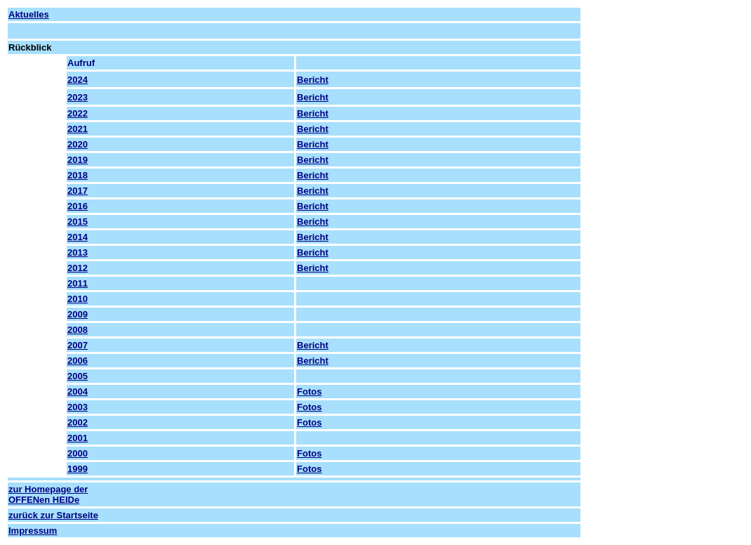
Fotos (309, 391)
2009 (77, 314)
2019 (77, 160)
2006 (77, 360)
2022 (77, 113)
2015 (77, 221)
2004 (77, 391)
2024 (77, 79)
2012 (77, 268)
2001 (77, 438)
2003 (77, 407)
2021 (77, 129)
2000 (77, 453)
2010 (77, 299)
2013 (77, 252)
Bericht (312, 79)
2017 (77, 190)
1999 (77, 469)
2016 (77, 206)
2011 (77, 283)
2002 (77, 422)
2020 (77, 144)
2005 (77, 376)
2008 (77, 329)
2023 (77, 97)
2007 (77, 345)
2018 (77, 175)
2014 (77, 237)
